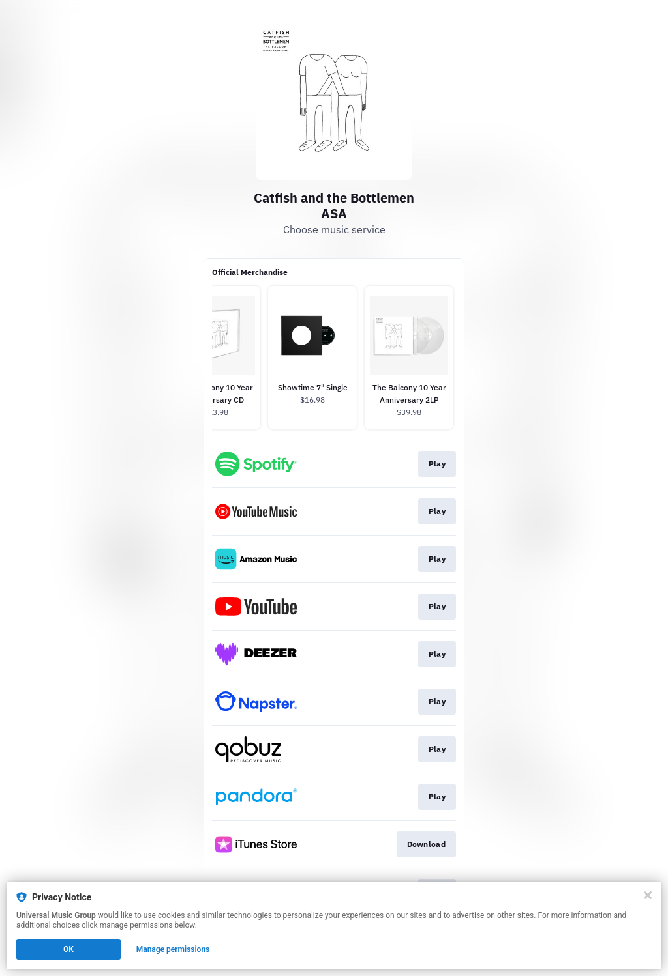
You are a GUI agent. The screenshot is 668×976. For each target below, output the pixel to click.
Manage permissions (173, 949)
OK (68, 949)
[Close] (647, 895)
